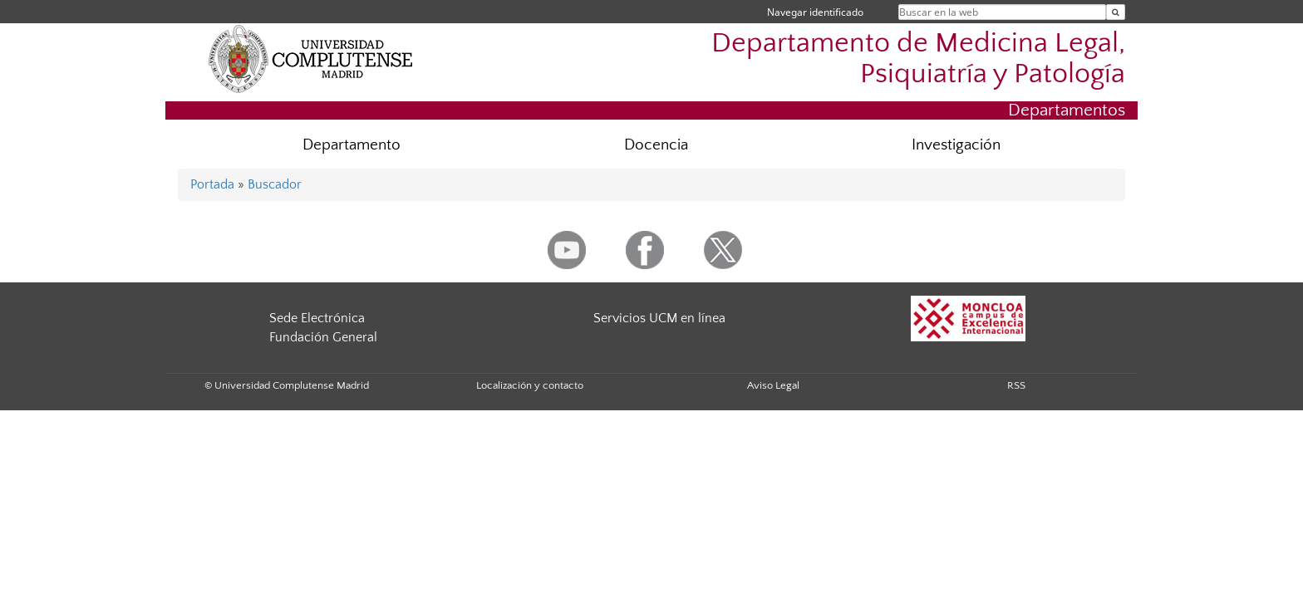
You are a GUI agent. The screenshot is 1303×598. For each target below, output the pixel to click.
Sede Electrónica (317, 318)
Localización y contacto (529, 385)
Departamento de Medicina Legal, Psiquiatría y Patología (918, 59)
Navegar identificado (815, 12)
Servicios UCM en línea (659, 318)
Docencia (656, 145)
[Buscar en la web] (1115, 12)
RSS (1016, 385)
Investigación (956, 145)
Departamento (351, 145)
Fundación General (323, 337)
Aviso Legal (773, 385)
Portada (212, 184)
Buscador (275, 184)
